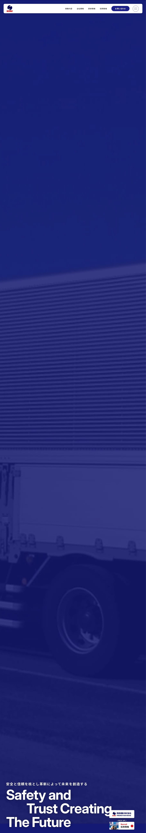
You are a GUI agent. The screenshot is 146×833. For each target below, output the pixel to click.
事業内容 (68, 8)
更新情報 (91, 8)
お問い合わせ (120, 8)
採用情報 (103, 8)
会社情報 (80, 8)
